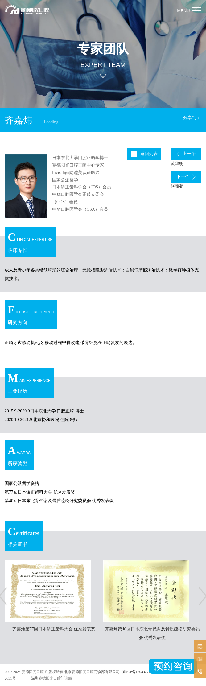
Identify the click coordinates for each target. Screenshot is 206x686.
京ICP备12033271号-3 (139, 672)
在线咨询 (199, 672)
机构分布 (199, 659)
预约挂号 (199, 646)
